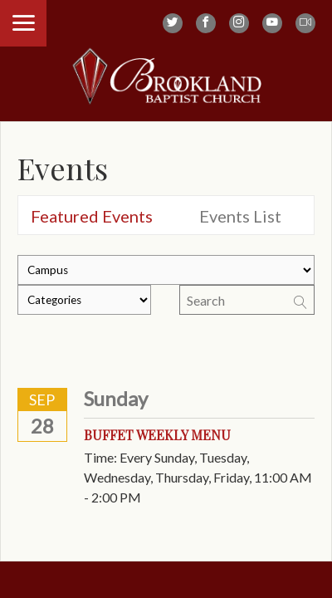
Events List (240, 216)
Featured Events (92, 216)
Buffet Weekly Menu (157, 435)
